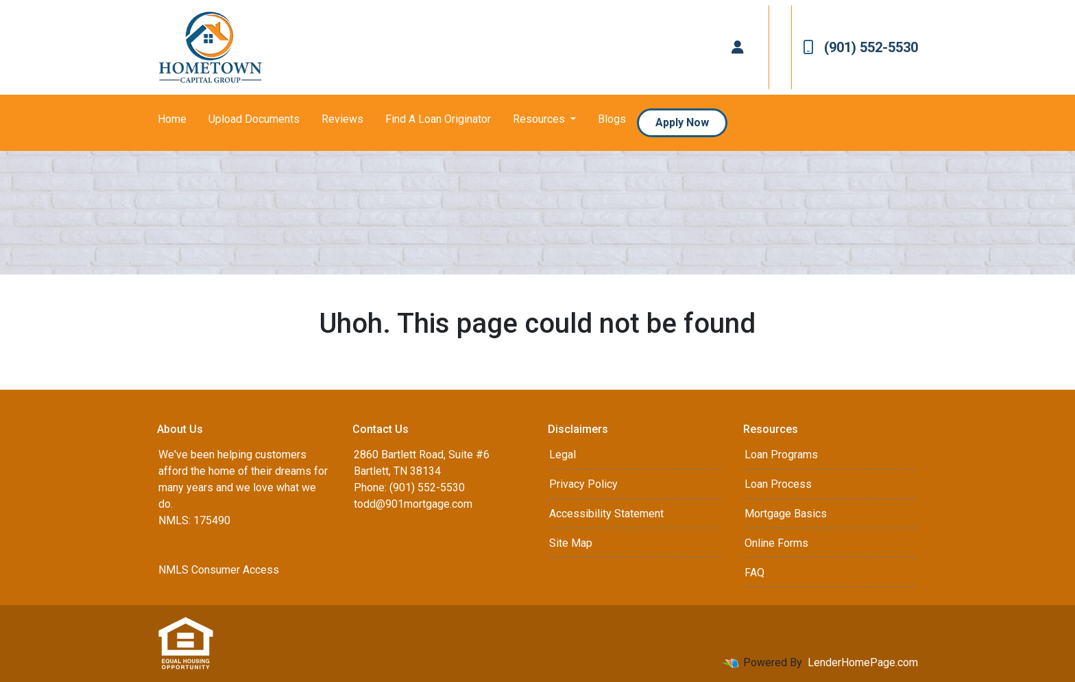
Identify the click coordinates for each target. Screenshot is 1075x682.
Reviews (342, 119)
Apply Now (682, 122)
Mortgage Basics (786, 513)
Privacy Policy (583, 484)
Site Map (570, 543)
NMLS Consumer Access (218, 569)
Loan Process (778, 484)
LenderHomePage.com (863, 662)
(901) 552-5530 (860, 47)
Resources (540, 119)
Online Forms (776, 543)
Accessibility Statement (606, 513)
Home (172, 119)
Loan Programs (781, 454)
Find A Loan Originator (438, 119)
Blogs (612, 119)
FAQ (754, 572)
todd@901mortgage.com (413, 503)
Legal (562, 454)
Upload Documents (254, 119)
